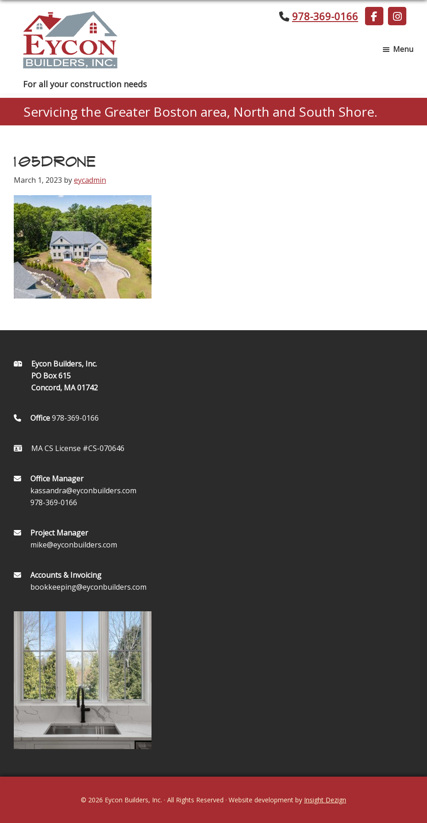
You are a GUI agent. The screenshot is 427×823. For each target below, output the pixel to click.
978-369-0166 (325, 16)
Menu (403, 49)
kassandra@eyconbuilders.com (83, 490)
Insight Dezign (325, 799)
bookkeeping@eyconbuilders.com (88, 587)
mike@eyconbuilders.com (73, 545)
